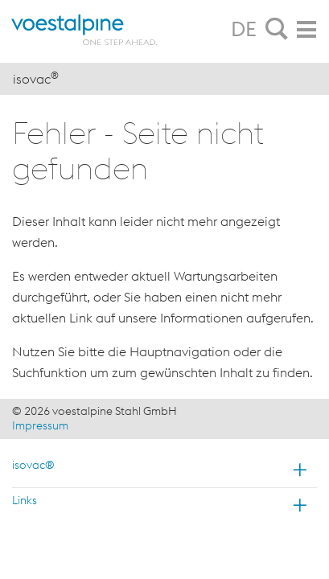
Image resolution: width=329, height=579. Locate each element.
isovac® (33, 465)
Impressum (40, 425)
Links (24, 500)
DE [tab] (244, 29)
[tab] (277, 30)
